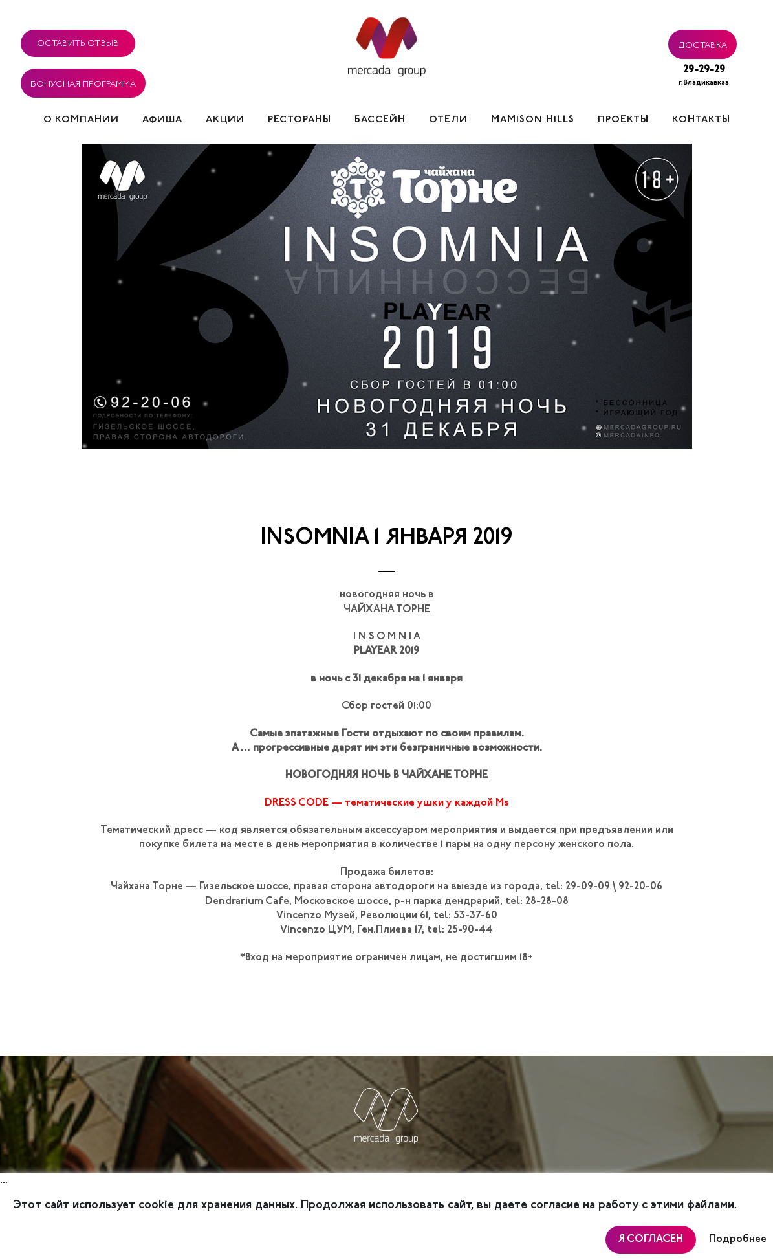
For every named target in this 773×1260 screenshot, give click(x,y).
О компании (81, 120)
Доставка (702, 43)
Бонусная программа (83, 82)
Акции (225, 120)
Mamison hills (532, 120)
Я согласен (650, 1239)
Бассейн (380, 120)
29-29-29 (704, 77)
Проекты (623, 120)
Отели (448, 120)
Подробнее (738, 1239)
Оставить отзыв (78, 41)
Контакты (701, 120)
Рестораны (299, 120)
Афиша (162, 120)
